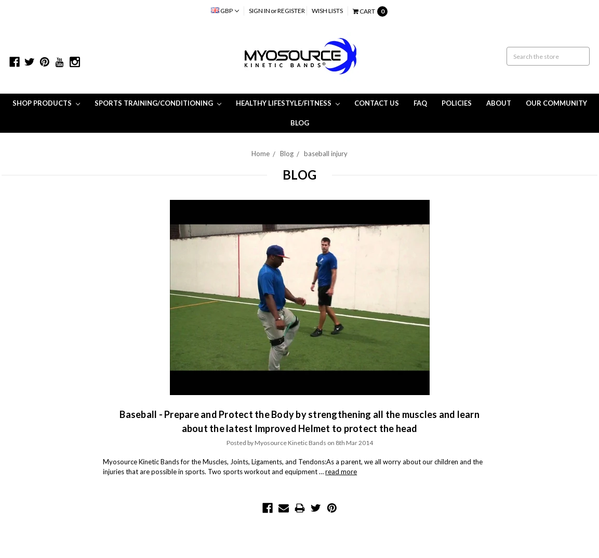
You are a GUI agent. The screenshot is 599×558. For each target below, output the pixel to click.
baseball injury (326, 153)
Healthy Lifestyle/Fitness (288, 103)
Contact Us (376, 103)
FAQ (420, 103)
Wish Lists (327, 11)
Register (291, 11)
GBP (225, 11)
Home (260, 153)
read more (341, 471)
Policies (457, 103)
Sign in (259, 11)
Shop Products (46, 103)
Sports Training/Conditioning (158, 103)
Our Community (556, 103)
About (498, 103)
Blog (299, 123)
